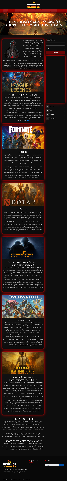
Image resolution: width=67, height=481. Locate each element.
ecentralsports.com (16, 479)
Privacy (31, 462)
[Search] (52, 465)
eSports (28, 120)
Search (61, 465)
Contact (31, 464)
